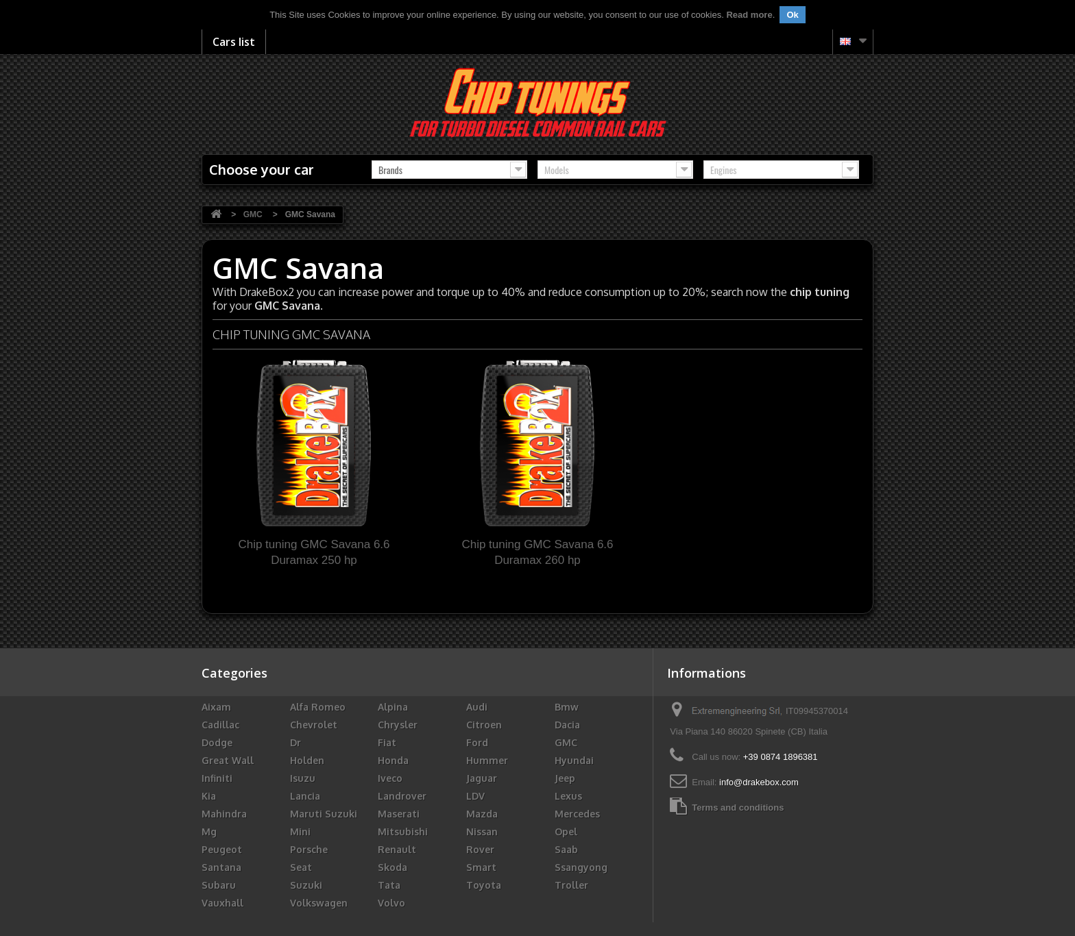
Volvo (391, 903)
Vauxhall (222, 903)
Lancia (305, 796)
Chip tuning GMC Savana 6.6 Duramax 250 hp (313, 552)
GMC (566, 742)
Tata (389, 885)
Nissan (482, 831)
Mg (209, 831)
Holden (307, 760)
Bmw (567, 707)
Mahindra (224, 814)
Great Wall (228, 760)
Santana (221, 867)
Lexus (568, 796)
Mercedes (577, 814)
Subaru (219, 885)
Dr (295, 742)
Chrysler (398, 724)
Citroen (484, 724)
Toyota (483, 885)
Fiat (387, 742)
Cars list (234, 41)
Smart (481, 867)
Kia (209, 796)
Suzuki (306, 885)
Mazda (482, 814)
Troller (571, 885)
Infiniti (217, 778)
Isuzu (302, 778)
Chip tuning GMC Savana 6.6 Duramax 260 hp (537, 552)
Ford (477, 742)
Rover (480, 849)
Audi (476, 707)
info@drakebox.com (759, 782)
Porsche (309, 849)
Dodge (217, 742)
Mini (300, 831)
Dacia (567, 724)
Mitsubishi (403, 831)
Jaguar (481, 778)
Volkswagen (319, 903)
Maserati (399, 814)
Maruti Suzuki (323, 814)
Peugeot (222, 849)
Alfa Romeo (318, 707)
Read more (749, 15)
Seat (301, 867)
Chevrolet (313, 724)
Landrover (402, 796)
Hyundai (574, 760)
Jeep (565, 778)
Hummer (487, 760)
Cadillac (220, 724)
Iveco (390, 778)
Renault (397, 849)
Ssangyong (581, 867)
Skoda (392, 867)
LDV (475, 796)
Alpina (393, 707)
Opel (566, 831)
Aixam (216, 707)
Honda (393, 760)
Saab (566, 849)
